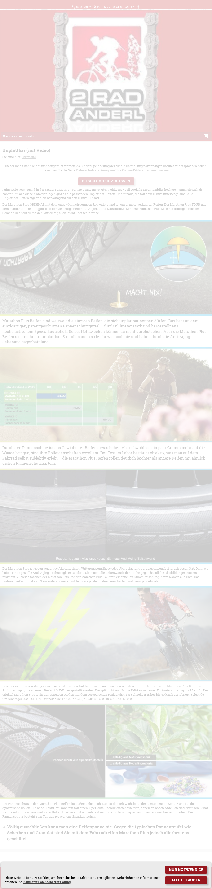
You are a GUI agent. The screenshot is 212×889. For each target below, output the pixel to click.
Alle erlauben (186, 880)
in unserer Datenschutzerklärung (47, 882)
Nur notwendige (186, 870)
